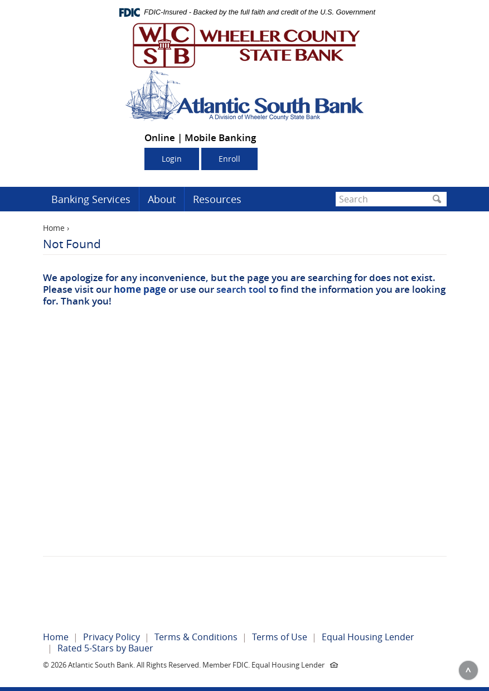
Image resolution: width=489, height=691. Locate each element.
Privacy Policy (111, 637)
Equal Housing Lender (368, 637)
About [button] (162, 199)
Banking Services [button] (90, 199)
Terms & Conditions (196, 637)
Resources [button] (217, 199)
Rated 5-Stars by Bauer (105, 648)
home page (140, 289)
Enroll (229, 158)
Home (54, 228)
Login (172, 158)
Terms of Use (279, 637)
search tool (241, 289)
